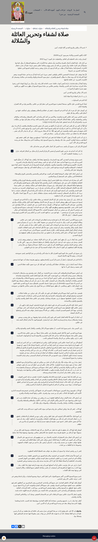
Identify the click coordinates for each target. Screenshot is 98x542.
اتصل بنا (76, 11)
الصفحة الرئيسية (73, 16)
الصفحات (36, 11)
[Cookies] (4, 538)
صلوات (27, 31)
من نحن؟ (62, 16)
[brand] (19, 14)
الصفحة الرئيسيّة (17, 31)
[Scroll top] (94, 538)
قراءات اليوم (60, 11)
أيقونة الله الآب (49, 11)
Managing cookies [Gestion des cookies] (49, 539)
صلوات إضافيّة (37, 31)
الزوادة (69, 11)
